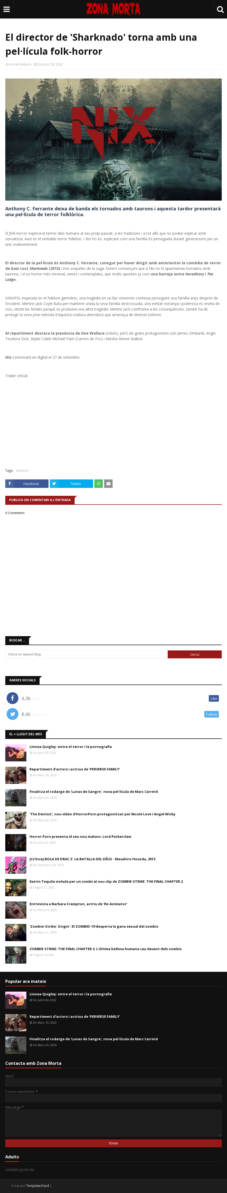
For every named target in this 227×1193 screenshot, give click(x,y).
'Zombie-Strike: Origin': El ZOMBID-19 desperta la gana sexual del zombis (94, 926)
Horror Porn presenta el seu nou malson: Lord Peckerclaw (80, 836)
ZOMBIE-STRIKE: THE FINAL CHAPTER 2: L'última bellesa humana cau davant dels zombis (106, 948)
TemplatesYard (37, 1185)
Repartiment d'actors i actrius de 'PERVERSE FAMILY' (75, 769)
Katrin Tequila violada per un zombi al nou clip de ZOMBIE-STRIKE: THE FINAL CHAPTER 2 (106, 881)
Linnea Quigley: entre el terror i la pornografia (71, 746)
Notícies (22, 470)
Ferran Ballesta (20, 64)
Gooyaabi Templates (69, 1185)
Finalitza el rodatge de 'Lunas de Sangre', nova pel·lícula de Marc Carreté (94, 791)
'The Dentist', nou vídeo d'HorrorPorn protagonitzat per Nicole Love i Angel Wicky (102, 814)
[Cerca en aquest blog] (86, 654)
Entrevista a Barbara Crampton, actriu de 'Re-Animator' (78, 903)
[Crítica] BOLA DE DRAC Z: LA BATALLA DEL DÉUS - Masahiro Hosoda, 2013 (92, 859)
